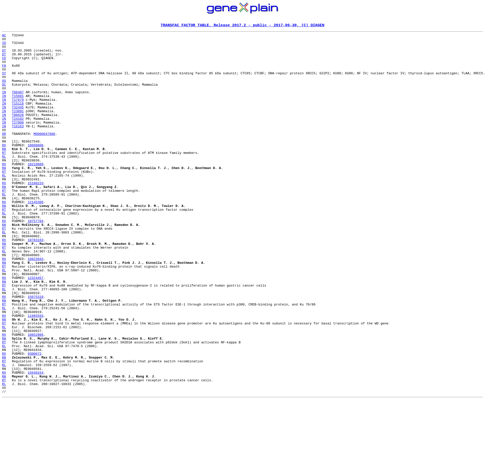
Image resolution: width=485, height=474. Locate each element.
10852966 (35, 395)
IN (4, 104)
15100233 (35, 213)
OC (4, 95)
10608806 (35, 168)
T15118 (18, 118)
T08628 (18, 132)
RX (4, 168)
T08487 (18, 104)
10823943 (35, 304)
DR (4, 154)
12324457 (35, 327)
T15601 (18, 109)
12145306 (35, 236)
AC (4, 36)
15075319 (35, 350)
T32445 (18, 123)
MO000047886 (44, 154)
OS (4, 91)
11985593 (35, 373)
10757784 (35, 259)
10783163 (35, 282)
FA (4, 72)
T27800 (18, 141)
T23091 (18, 127)
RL (4, 182)
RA (4, 173)
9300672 (34, 418)
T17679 (18, 113)
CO (4, 63)
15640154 (35, 441)
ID (4, 45)
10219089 (35, 191)
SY (4, 82)
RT (4, 177)
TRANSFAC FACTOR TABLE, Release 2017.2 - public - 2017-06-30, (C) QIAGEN (243, 25)
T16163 (18, 145)
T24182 (18, 136)
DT (4, 54)
